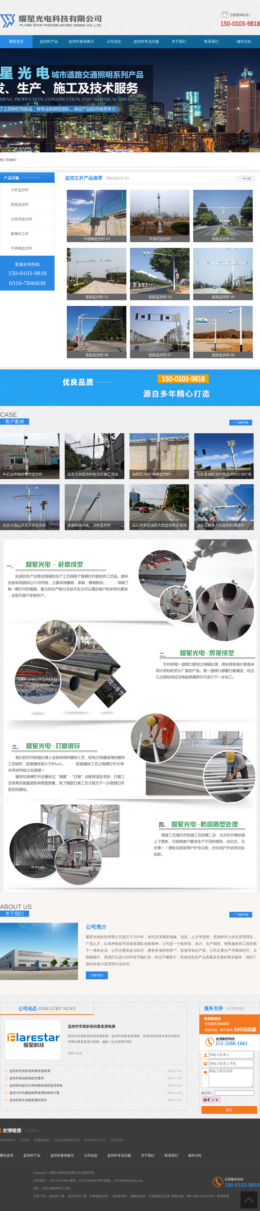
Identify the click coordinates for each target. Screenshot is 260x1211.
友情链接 (12, 1130)
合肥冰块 (117, 1140)
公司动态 (47, 1008)
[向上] (248, 1199)
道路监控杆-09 (223, 297)
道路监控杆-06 (223, 355)
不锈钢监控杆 (21, 248)
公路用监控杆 (21, 219)
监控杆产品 (31, 1155)
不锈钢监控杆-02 (96, 239)
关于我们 (147, 1155)
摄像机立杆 (20, 234)
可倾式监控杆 (160, 239)
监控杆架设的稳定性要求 (27, 1078)
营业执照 (223, 1196)
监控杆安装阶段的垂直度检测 (91, 1026)
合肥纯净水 (8, 1140)
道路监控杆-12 (223, 239)
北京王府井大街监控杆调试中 (220, 525)
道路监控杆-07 (160, 355)
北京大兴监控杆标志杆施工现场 (92, 474)
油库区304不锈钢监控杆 (151, 474)
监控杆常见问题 (119, 1155)
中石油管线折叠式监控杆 (23, 474)
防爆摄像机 (42, 1140)
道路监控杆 (20, 204)
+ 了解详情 (240, 422)
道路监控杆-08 (96, 355)
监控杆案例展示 (62, 1155)
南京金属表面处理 (67, 1140)
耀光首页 (7, 1155)
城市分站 (195, 1155)
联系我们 (171, 1155)
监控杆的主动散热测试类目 (28, 1100)
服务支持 (213, 1008)
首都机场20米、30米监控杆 (89, 525)
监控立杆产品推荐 (83, 178)
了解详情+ (97, 975)
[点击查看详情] (121, 1042)
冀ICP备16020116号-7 (201, 1196)
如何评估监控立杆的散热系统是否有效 (36, 1085)
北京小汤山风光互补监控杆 (24, 525)
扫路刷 (25, 1140)
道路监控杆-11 (96, 297)
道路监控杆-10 (160, 297)
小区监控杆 (20, 190)
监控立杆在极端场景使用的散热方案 (35, 1093)
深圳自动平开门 (95, 1140)
